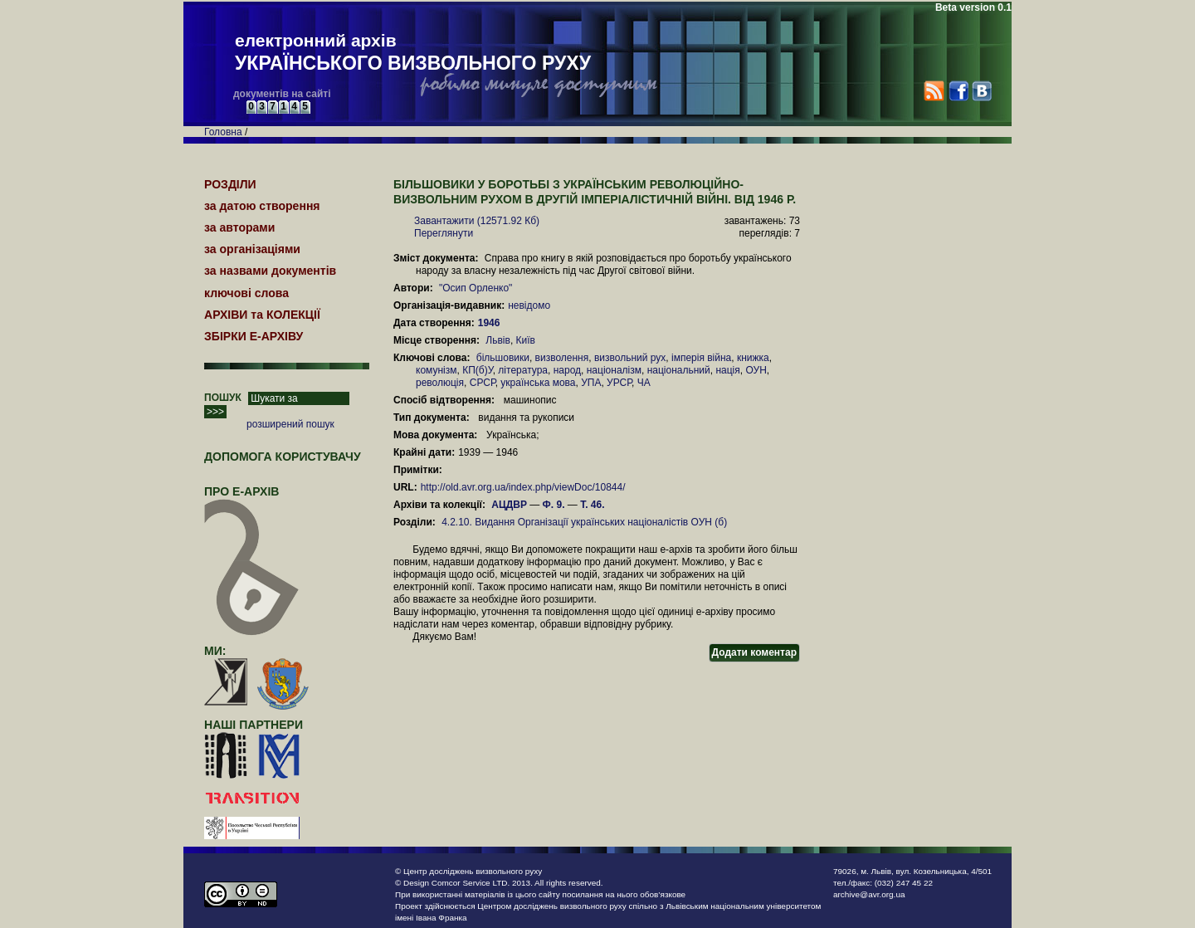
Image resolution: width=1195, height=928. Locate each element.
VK (981, 91)
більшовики (502, 358)
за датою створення (262, 205)
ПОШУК (222, 397)
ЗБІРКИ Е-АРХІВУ (253, 336)
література (523, 370)
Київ (525, 340)
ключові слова (246, 293)
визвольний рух (630, 358)
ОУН (755, 370)
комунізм (436, 370)
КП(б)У (477, 370)
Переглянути (443, 233)
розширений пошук (290, 424)
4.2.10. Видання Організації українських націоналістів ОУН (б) (584, 522)
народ (567, 370)
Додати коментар (754, 652)
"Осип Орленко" (475, 288)
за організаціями (252, 249)
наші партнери (253, 724)
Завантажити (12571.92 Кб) (476, 221)
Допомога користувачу (282, 456)
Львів (497, 340)
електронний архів (413, 53)
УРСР (619, 382)
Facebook (958, 91)
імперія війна (701, 358)
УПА (591, 382)
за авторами (239, 227)
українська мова (537, 382)
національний (678, 370)
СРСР (482, 382)
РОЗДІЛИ (230, 184)
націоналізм (614, 370)
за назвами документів (270, 270)
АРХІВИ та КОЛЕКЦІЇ (262, 314)
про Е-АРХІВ (252, 499)
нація (727, 370)
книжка (753, 358)
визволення (562, 358)
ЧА (644, 382)
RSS (934, 91)
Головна (223, 132)
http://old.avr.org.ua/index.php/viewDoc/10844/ (523, 487)
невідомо (529, 305)
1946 (490, 323)
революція (440, 382)
